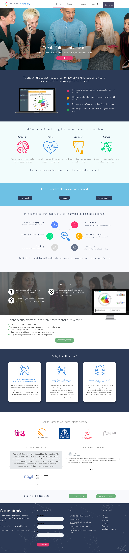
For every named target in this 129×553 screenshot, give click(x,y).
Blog (72, 511)
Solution (70, 4)
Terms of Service (21, 526)
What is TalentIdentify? (76, 519)
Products (82, 4)
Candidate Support (109, 529)
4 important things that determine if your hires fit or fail (83, 531)
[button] (64, 58)
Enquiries (105, 526)
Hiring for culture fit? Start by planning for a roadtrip (81, 527)
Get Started (108, 5)
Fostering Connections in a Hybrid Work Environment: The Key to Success (81, 516)
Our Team (105, 523)
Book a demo (78, 496)
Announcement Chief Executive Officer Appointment (80, 522)
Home (58, 4)
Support (96, 4)
